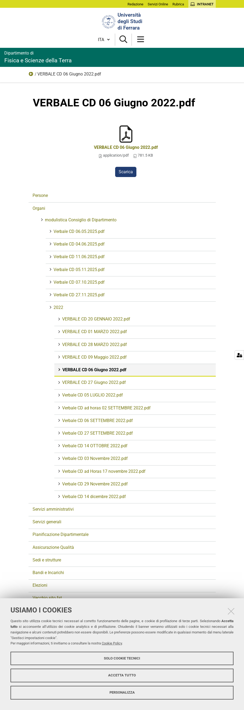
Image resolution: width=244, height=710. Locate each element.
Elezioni (40, 585)
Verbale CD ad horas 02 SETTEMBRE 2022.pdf (106, 407)
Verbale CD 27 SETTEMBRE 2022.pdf (97, 433)
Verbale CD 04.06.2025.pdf (78, 244)
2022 (31, 75)
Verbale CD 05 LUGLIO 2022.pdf (92, 395)
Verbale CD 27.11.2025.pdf (78, 294)
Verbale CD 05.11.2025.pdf (78, 269)
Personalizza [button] (122, 692)
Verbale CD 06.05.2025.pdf (78, 231)
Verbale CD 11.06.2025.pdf (78, 256)
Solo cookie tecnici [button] (122, 658)
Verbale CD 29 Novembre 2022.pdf (94, 483)
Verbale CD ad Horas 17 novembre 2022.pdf (103, 471)
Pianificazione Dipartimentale (61, 534)
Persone (40, 195)
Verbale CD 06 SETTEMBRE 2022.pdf (97, 420)
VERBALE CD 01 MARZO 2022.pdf (94, 331)
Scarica (126, 171)
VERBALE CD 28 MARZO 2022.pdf (94, 344)
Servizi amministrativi (53, 509)
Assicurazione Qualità (53, 547)
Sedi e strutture (47, 560)
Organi (39, 208)
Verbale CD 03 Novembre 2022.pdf (94, 458)
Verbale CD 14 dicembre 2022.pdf (93, 496)
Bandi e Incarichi (48, 572)
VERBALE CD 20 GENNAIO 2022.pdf (95, 319)
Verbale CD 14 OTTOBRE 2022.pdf (94, 445)
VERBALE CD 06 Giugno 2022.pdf (126, 147)
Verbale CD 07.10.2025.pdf (78, 282)
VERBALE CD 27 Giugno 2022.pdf (93, 382)
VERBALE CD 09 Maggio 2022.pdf (94, 357)
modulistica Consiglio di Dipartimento (80, 219)
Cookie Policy (112, 643)
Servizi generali (47, 521)
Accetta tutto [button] (122, 675)
